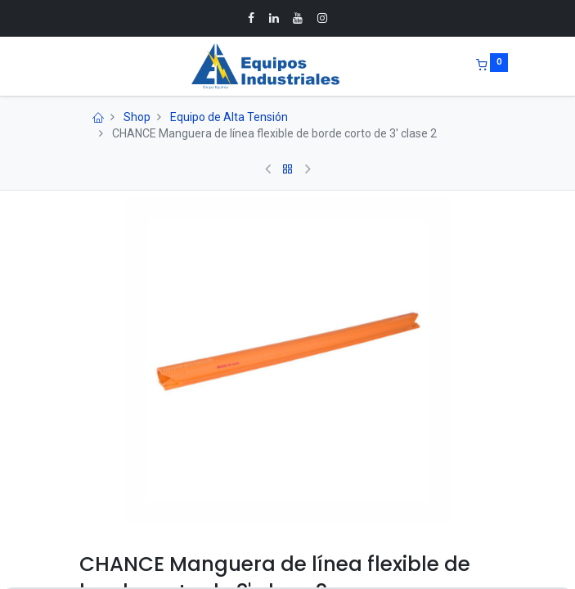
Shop (137, 117)
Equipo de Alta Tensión (229, 117)
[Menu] (68, 66)
